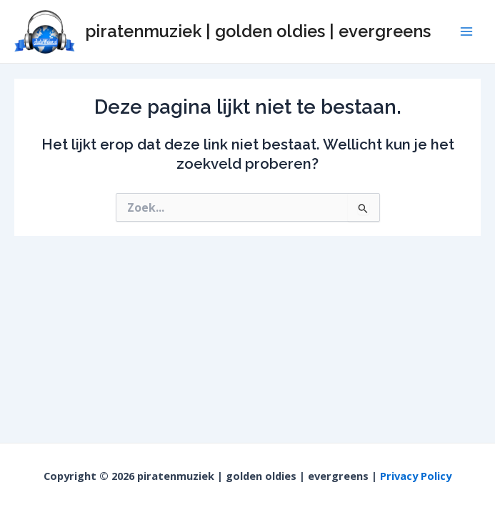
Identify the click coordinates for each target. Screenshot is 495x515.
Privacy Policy (415, 476)
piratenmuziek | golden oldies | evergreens (258, 31)
